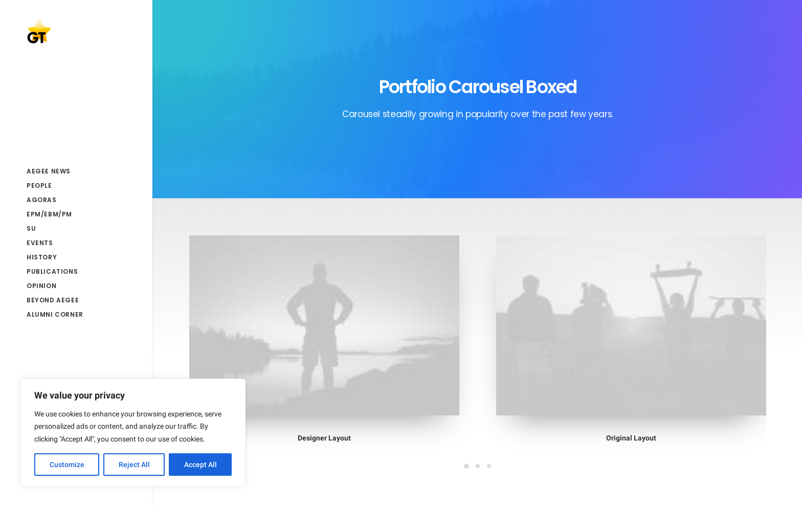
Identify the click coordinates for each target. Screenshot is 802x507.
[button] (324, 325)
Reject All (134, 464)
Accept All (200, 464)
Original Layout (631, 437)
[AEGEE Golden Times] (75, 31)
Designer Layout (324, 438)
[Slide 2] (477, 466)
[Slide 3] (489, 466)
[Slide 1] (466, 466)
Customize (67, 464)
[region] (133, 433)
